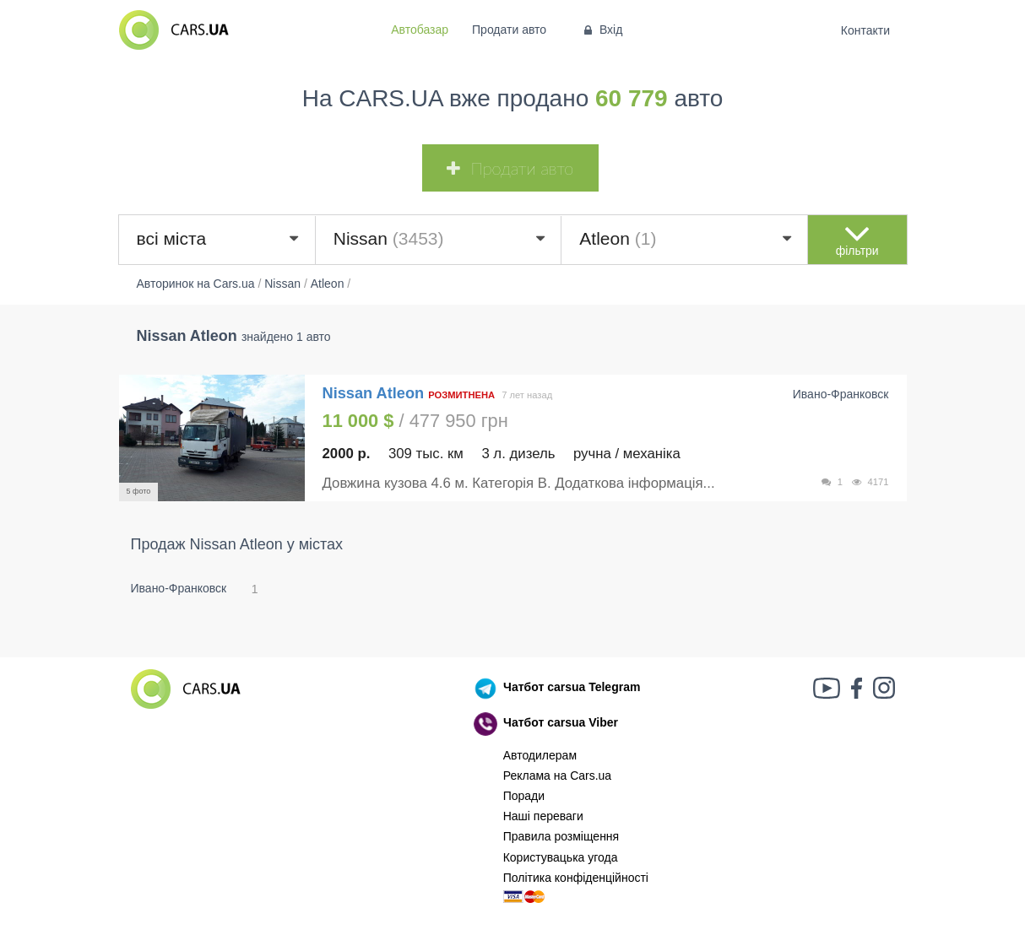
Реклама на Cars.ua (557, 775)
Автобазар (419, 29)
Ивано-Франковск (179, 588)
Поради (524, 796)
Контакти (865, 30)
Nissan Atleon (376, 393)
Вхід (601, 29)
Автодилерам (540, 755)
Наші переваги (543, 816)
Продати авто (509, 29)
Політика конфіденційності (575, 877)
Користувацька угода (560, 857)
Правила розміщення (561, 836)
